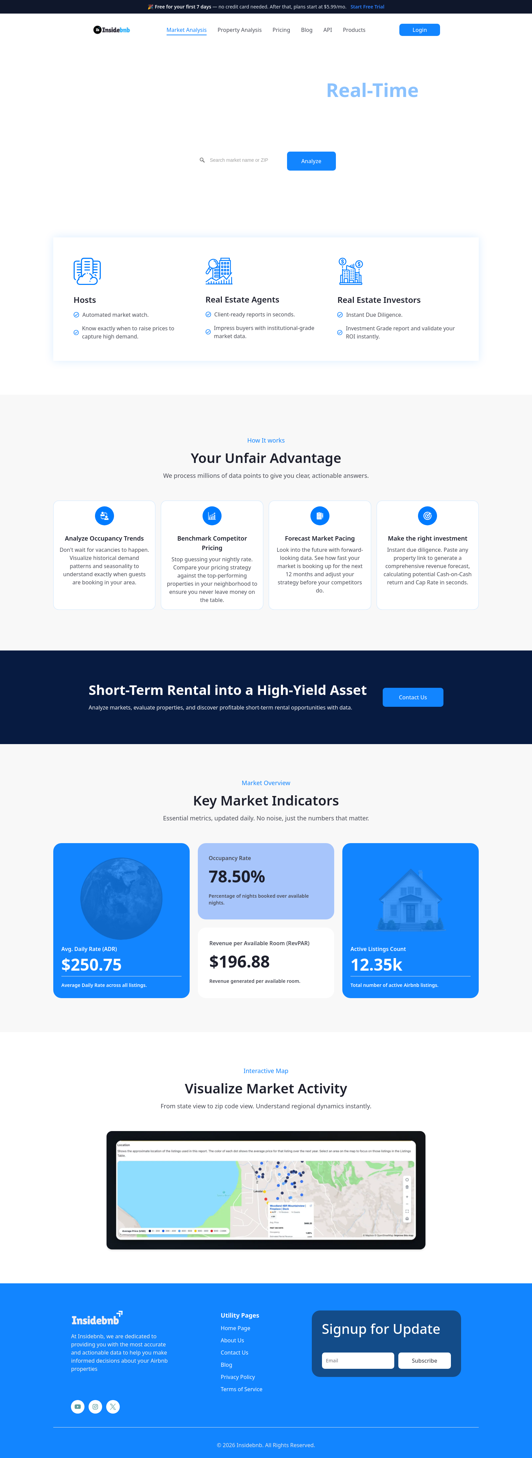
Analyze (311, 161)
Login (420, 30)
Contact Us (413, 697)
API (327, 30)
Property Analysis (239, 30)
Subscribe (424, 1360)
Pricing (281, 30)
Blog (306, 30)
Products (354, 30)
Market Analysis (187, 30)
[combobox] (239, 160)
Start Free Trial (367, 6)
